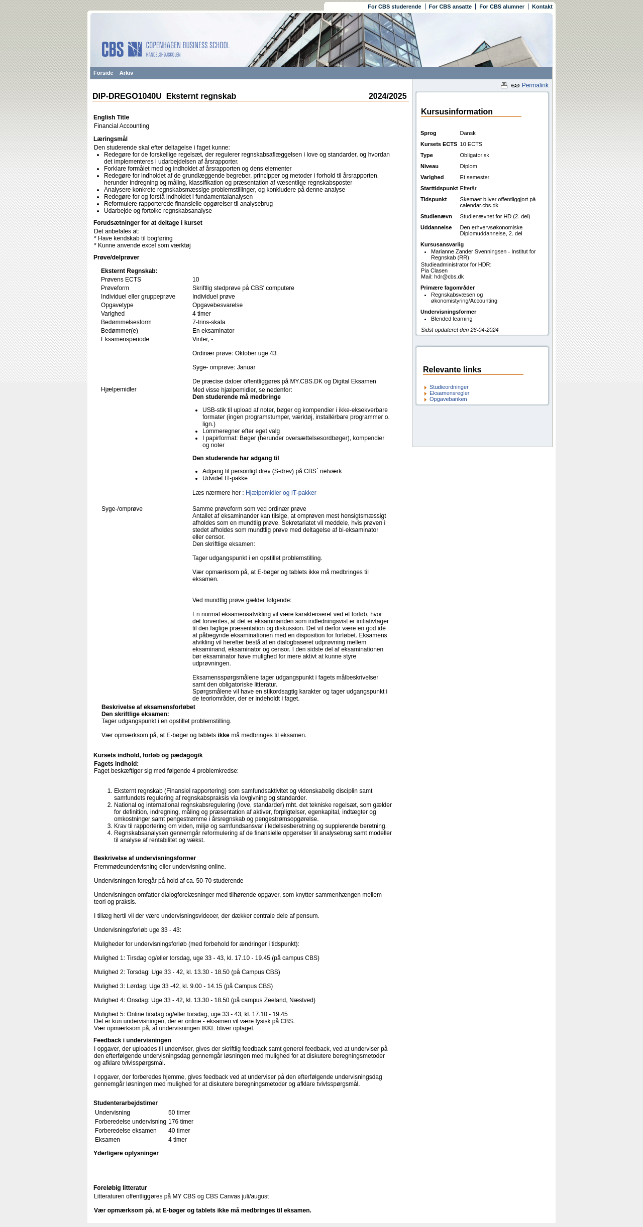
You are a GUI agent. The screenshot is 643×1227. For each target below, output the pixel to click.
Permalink (530, 85)
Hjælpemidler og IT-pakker (281, 492)
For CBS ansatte (450, 7)
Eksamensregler (449, 393)
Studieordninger (449, 387)
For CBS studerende (394, 7)
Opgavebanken (448, 399)
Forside (103, 73)
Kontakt (542, 7)
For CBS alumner (501, 7)
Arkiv (127, 73)
